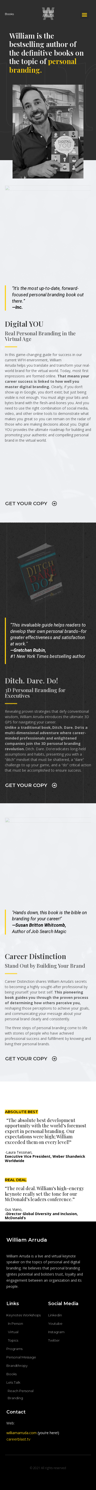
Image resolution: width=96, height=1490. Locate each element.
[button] (84, 14)
